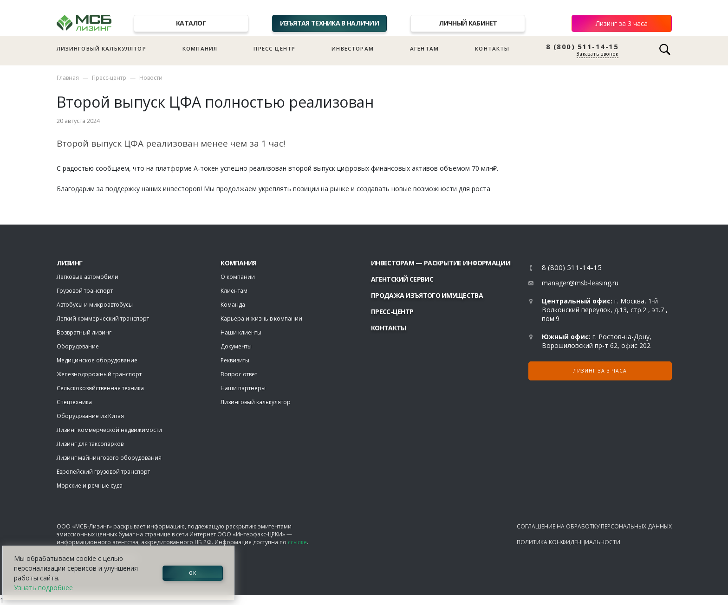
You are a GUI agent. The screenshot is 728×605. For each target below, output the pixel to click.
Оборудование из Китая (90, 416)
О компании (238, 277)
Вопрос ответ (239, 374)
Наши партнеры (243, 388)
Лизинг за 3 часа (622, 23)
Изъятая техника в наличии (329, 23)
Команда (233, 305)
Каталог (191, 23)
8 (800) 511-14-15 (582, 46)
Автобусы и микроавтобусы (95, 305)
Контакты (492, 48)
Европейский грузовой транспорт (103, 472)
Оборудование (78, 346)
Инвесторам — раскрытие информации (440, 262)
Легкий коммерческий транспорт (103, 318)
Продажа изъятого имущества (427, 295)
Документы (236, 346)
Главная (68, 78)
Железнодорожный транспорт (99, 374)
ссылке (297, 542)
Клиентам (234, 291)
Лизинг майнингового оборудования (109, 458)
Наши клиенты (241, 332)
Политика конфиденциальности (568, 542)
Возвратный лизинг (84, 332)
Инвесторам (353, 48)
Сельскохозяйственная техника (100, 388)
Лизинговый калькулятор (101, 48)
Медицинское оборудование (97, 360)
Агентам (424, 48)
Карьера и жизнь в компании (261, 318)
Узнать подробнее (43, 587)
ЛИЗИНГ (70, 262)
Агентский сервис (402, 279)
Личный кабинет (468, 23)
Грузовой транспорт (85, 291)
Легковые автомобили (87, 277)
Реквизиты (235, 360)
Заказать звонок (597, 54)
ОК (192, 573)
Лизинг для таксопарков (90, 444)
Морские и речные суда (90, 485)
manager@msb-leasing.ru (580, 282)
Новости (150, 78)
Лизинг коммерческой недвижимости (109, 430)
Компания (199, 48)
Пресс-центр (274, 48)
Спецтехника (74, 402)
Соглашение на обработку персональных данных (594, 526)
